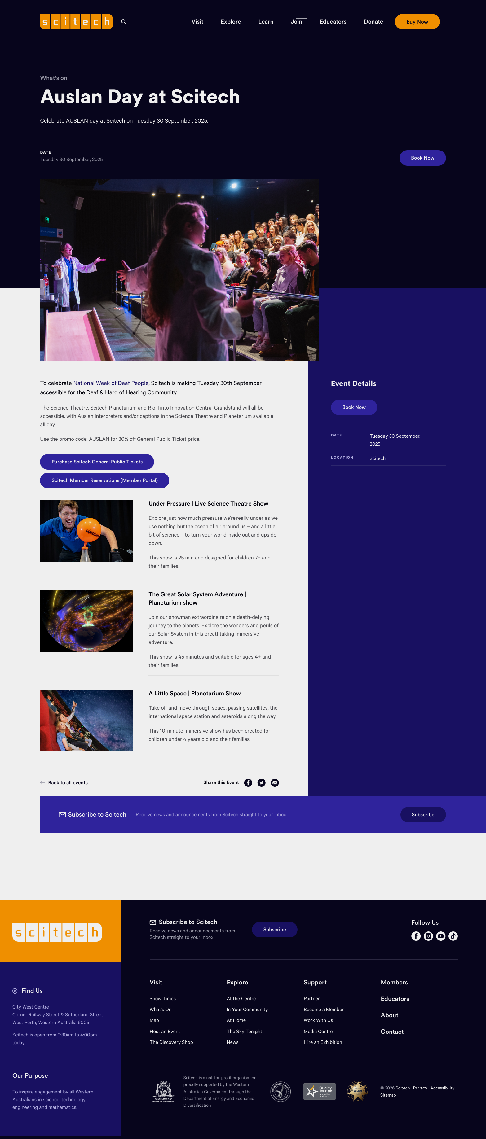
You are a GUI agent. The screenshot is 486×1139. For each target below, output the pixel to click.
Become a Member (324, 1009)
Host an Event (165, 1031)
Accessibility (443, 1088)
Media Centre (318, 1031)
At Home (236, 1020)
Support (315, 982)
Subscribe (423, 815)
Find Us (32, 991)
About (390, 1015)
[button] (197, 21)
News (232, 1042)
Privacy (420, 1088)
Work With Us (318, 1020)
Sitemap (388, 1095)
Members (394, 982)
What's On (161, 1009)
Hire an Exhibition (323, 1042)
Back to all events (64, 783)
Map (158, 1020)
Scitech (403, 1088)
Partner (312, 998)
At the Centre (241, 998)
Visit (156, 982)
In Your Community (247, 1009)
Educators (395, 999)
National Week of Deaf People (110, 383)
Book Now (422, 158)
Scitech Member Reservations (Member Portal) (104, 480)
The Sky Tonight (244, 1031)
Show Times (163, 998)
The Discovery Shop (171, 1042)
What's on (53, 78)
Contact (392, 1032)
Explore (237, 982)
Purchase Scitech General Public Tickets (97, 462)
